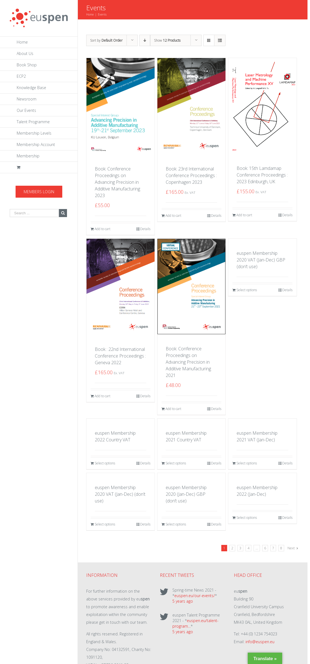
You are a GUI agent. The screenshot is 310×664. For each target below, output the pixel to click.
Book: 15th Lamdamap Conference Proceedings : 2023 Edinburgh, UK (262, 175)
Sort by (106, 40)
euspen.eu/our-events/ (194, 595)
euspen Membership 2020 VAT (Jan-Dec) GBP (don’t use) (261, 260)
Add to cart (102, 229)
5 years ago (182, 601)
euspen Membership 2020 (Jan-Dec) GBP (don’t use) (186, 494)
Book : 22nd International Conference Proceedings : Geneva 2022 (120, 356)
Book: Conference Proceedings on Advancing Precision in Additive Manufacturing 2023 (117, 182)
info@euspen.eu (259, 641)
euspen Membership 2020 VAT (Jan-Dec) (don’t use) (120, 494)
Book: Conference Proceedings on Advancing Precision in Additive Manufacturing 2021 (188, 362)
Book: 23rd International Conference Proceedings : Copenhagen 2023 (191, 175)
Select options (246, 290)
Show (167, 40)
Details (145, 229)
